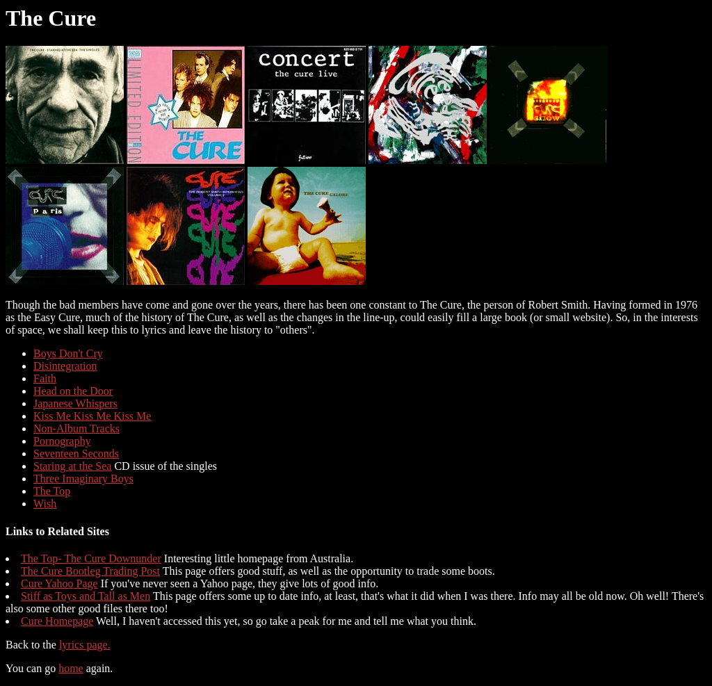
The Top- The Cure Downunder (91, 558)
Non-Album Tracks (76, 428)
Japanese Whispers (75, 403)
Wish (44, 503)
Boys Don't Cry (68, 353)
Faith (44, 378)
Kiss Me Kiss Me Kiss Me (92, 416)
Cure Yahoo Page (59, 583)
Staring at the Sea (72, 466)
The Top (51, 491)
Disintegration (65, 366)
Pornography (62, 441)
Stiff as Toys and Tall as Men (85, 596)
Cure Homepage (57, 621)
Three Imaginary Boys (83, 478)
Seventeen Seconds (76, 453)
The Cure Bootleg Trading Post (90, 571)
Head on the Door (73, 391)
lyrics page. (85, 645)
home (70, 668)
